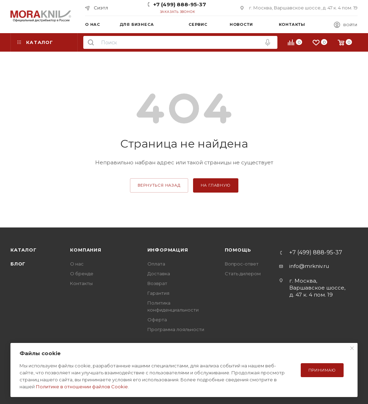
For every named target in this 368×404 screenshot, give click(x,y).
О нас (77, 264)
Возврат (157, 283)
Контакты (81, 283)
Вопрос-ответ (242, 264)
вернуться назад (159, 185)
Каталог (23, 250)
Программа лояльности (175, 329)
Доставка (158, 273)
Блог (17, 264)
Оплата (156, 264)
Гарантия (158, 293)
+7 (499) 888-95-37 (179, 4)
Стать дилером (243, 273)
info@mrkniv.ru (309, 266)
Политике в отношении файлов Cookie (82, 386)
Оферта (157, 319)
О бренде (81, 273)
